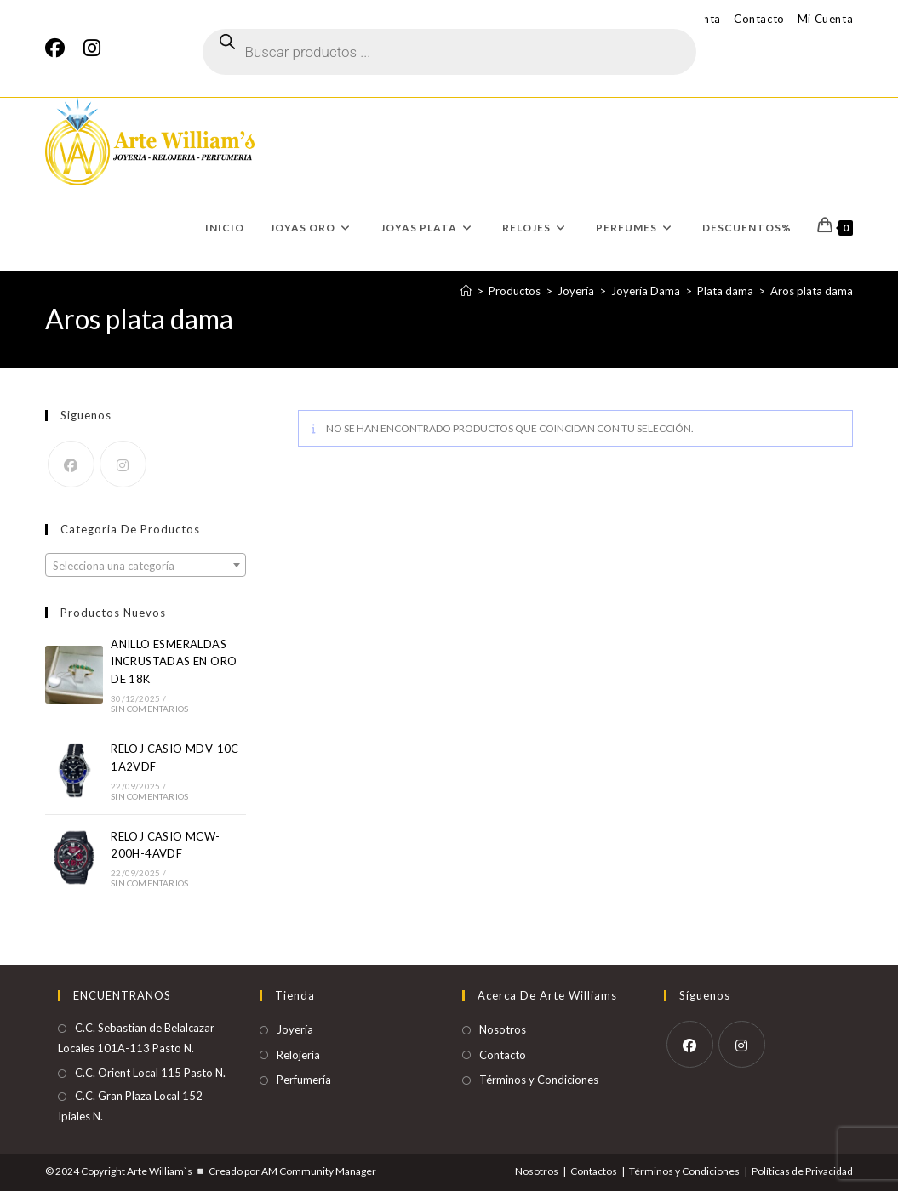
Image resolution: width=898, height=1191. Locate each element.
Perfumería (304, 1079)
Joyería (295, 1029)
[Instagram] (92, 48)
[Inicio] (466, 291)
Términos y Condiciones (538, 1079)
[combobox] (145, 565)
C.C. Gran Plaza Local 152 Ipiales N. (130, 1105)
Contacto (759, 19)
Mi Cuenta (825, 19)
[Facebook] (59, 48)
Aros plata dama (811, 291)
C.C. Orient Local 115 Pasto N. (150, 1073)
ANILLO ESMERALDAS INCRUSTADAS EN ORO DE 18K (174, 662)
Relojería (298, 1055)
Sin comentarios (149, 709)
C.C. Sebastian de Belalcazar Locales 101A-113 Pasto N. (136, 1037)
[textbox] (145, 566)
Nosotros (502, 1029)
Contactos (593, 1171)
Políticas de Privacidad (802, 1171)
